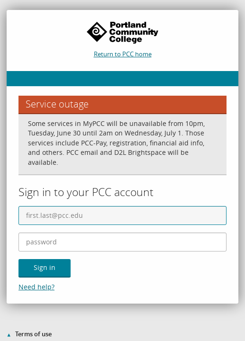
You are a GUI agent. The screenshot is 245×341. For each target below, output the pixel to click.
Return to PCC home (123, 54)
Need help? (36, 286)
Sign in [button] (44, 267)
